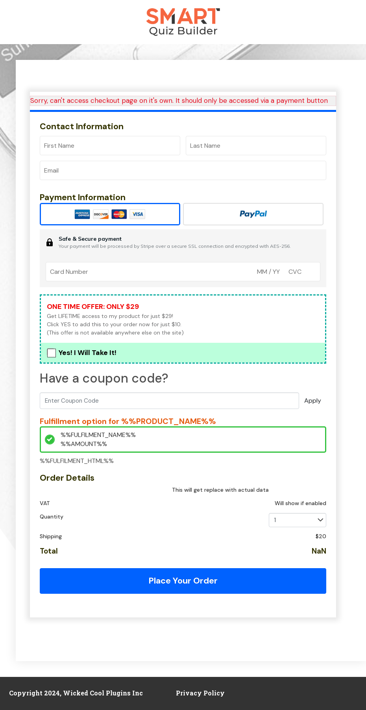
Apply (312, 400)
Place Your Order (183, 580)
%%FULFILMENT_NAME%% (98, 435)
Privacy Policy (200, 693)
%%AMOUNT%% (84, 444)
